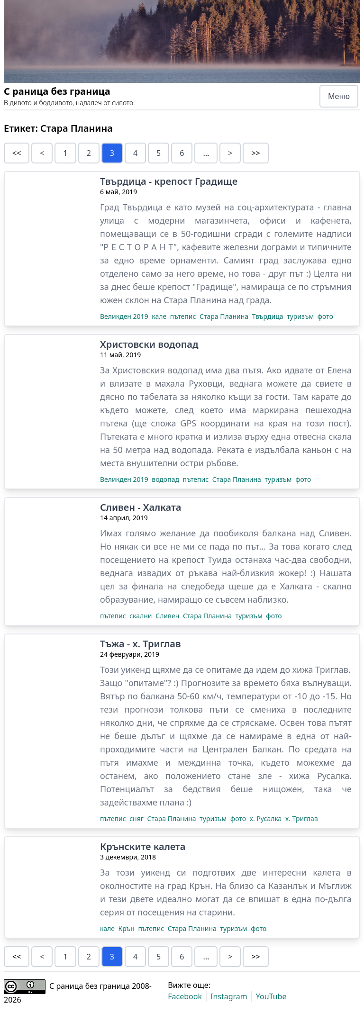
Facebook (185, 996)
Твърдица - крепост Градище (168, 181)
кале (160, 316)
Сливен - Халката (140, 507)
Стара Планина (225, 316)
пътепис (184, 316)
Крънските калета (142, 846)
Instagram (228, 996)
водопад (166, 479)
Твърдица (268, 316)
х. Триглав (301, 818)
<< (16, 153)
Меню (339, 96)
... (206, 153)
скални (141, 615)
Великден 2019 (125, 316)
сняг (137, 818)
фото (325, 316)
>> (255, 153)
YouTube (271, 996)
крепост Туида (202, 559)
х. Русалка (266, 818)
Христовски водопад (149, 344)
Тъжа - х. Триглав (140, 644)
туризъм (301, 316)
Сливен (168, 615)
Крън (127, 928)
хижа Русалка (319, 775)
